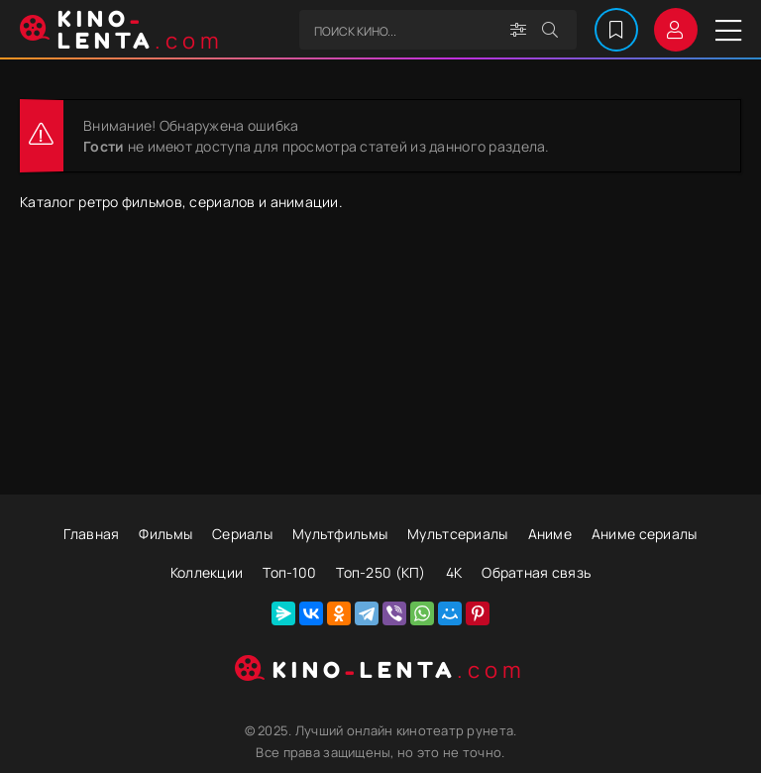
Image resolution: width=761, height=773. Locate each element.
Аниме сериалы (645, 533)
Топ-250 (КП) (380, 572)
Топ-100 (289, 572)
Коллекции (207, 572)
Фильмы (165, 533)
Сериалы (242, 533)
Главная (91, 533)
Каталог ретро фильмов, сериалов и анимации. (181, 201)
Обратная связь (536, 572)
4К (454, 572)
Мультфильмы (339, 533)
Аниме (550, 533)
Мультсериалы (457, 533)
